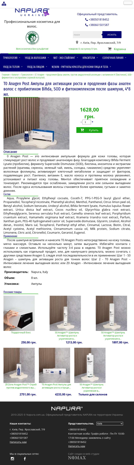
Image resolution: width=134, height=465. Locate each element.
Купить (93, 130)
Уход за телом (11, 67)
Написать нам (18, 442)
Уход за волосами (35, 57)
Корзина (120, 49)
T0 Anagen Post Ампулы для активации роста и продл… (56, 386)
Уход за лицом (35, 67)
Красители (89, 57)
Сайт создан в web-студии (83, 455)
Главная (5, 74)
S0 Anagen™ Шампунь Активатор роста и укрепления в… (67, 335)
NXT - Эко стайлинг (64, 57)
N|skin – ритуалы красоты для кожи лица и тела (80, 67)
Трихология (10, 57)
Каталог (15, 74)
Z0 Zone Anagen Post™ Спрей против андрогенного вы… (20, 386)
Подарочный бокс (21, 332)
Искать (111, 34)
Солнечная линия (112, 57)
